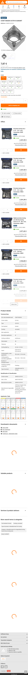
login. (2, 71)
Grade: (2, 75)
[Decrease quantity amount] (2, 100)
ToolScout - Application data (9, 433)
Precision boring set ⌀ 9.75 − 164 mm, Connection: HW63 (19, 251)
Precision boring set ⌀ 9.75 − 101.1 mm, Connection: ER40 (19, 130)
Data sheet (4, 427)
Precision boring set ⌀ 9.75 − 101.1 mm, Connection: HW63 (19, 190)
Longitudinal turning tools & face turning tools (10, 10)
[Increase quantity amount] (25, 100)
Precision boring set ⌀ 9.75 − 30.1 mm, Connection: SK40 (19, 160)
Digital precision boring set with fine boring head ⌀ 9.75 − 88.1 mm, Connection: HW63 (19, 220)
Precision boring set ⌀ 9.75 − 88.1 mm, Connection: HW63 (19, 281)
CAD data (4, 431)
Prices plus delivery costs (19, 67)
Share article (17, 113)
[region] (14, 56)
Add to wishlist (6, 113)
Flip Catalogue (6, 116)
